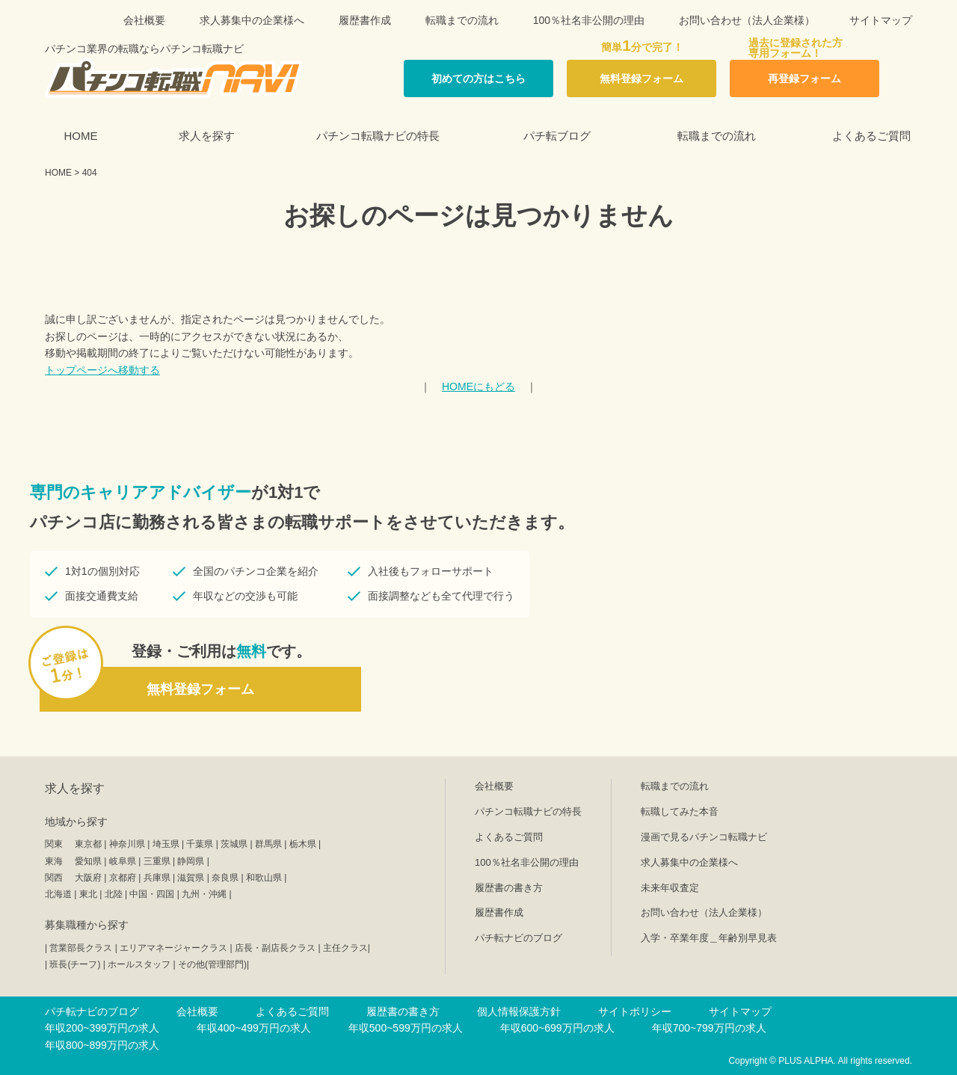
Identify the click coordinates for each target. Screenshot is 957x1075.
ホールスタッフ (139, 964)
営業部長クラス (80, 948)
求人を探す (207, 135)
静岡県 (190, 861)
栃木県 (302, 844)
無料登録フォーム (641, 78)
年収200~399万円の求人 (102, 1028)
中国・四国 (151, 894)
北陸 (114, 894)
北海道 (58, 894)
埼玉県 (166, 844)
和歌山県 (264, 877)
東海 (54, 861)
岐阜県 (122, 861)
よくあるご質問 (871, 135)
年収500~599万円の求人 (405, 1028)
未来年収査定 (670, 887)
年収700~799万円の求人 (709, 1028)
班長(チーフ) (74, 964)
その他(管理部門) (212, 964)
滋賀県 (190, 877)
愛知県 (88, 861)
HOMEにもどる (478, 386)
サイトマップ (880, 20)
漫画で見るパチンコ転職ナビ (704, 837)
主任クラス (345, 948)
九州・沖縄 (204, 894)
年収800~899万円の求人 (102, 1045)
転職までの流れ (462, 20)
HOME (81, 135)
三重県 (157, 861)
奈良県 (225, 877)
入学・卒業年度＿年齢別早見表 (709, 937)
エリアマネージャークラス (173, 948)
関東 (54, 844)
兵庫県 (157, 877)
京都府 (122, 877)
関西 (54, 877)
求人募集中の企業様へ (252, 20)
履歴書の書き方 (509, 887)
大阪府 (88, 877)
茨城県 (234, 844)
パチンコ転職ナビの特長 (378, 135)
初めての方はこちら (478, 78)
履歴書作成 (365, 20)
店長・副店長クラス (275, 948)
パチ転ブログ (557, 135)
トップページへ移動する (102, 370)
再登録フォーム (804, 78)
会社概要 (144, 20)
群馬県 (268, 844)
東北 (88, 894)
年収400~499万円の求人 (254, 1028)
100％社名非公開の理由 (588, 20)
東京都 (88, 844)
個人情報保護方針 (519, 1011)
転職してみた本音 (679, 811)
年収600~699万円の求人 (557, 1028)
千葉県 (199, 844)
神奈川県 (127, 844)
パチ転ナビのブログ (518, 937)
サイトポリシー (634, 1011)
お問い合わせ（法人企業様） (747, 20)
